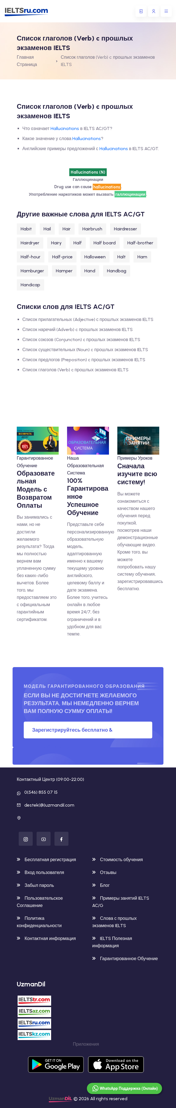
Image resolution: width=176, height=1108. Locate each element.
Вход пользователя (40, 872)
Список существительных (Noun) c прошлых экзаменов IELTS (85, 349)
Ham (142, 256)
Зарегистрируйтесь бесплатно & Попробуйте (72, 732)
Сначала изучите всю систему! (137, 474)
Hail (47, 228)
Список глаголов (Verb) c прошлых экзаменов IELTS (75, 369)
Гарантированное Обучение (125, 958)
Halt (121, 256)
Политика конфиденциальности (39, 922)
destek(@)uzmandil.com (49, 805)
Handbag (116, 270)
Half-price (62, 256)
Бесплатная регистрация (46, 859)
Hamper (64, 270)
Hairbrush (92, 228)
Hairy (56, 242)
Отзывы (104, 872)
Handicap (30, 284)
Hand (89, 270)
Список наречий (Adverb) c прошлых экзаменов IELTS (77, 329)
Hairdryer (30, 242)
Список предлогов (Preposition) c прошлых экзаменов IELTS (83, 359)
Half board (105, 242)
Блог (101, 885)
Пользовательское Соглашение (40, 902)
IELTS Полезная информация (112, 942)
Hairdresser (125, 228)
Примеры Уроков (134, 458)
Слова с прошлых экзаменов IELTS (114, 922)
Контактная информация (46, 938)
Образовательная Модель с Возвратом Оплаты (36, 489)
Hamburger (32, 270)
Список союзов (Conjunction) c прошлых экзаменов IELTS (81, 339)
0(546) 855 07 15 (41, 792)
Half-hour (31, 256)
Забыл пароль (35, 885)
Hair (67, 228)
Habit (26, 228)
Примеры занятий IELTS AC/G (120, 902)
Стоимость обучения (117, 859)
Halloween (95, 256)
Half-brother (140, 242)
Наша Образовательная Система (85, 465)
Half (77, 242)
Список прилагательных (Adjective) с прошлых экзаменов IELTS (87, 319)
